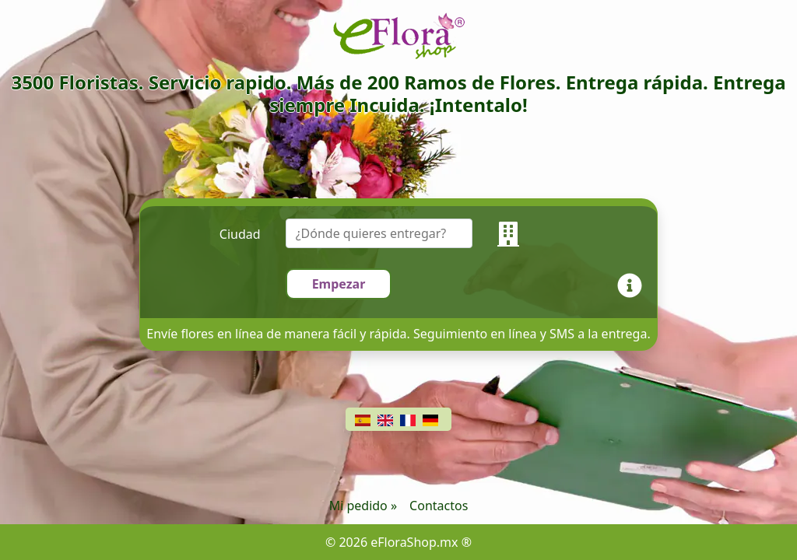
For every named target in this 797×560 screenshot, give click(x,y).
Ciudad (240, 234)
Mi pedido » (363, 505)
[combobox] (391, 234)
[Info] (632, 283)
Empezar (339, 283)
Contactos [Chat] (438, 505)
